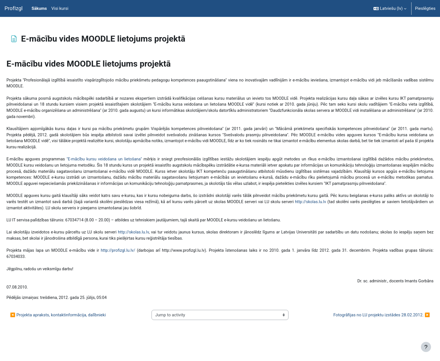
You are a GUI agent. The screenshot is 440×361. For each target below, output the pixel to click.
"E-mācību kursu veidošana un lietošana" (121, 162)
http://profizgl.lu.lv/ (132, 263)
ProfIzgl (13, 8)
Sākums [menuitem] (39, 8)
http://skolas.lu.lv (370, 213)
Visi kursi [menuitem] (59, 8)
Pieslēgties (425, 8)
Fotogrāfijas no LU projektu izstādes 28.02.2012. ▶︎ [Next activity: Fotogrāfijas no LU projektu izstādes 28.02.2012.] (368, 329)
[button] (390, 8)
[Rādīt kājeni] (426, 347)
